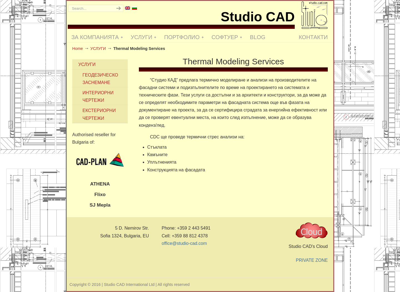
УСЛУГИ (98, 48)
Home (77, 48)
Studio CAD (314, 15)
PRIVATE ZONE (312, 260)
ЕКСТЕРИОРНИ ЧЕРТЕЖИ (99, 114)
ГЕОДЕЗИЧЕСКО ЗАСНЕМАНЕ (100, 79)
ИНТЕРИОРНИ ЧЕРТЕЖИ (98, 96)
